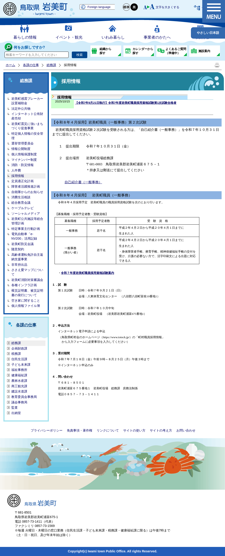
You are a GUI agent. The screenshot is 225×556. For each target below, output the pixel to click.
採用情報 (17, 176)
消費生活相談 (20, 197)
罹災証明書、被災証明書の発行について (27, 293)
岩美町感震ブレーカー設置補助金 (27, 101)
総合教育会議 (20, 202)
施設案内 (204, 51)
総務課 (51, 65)
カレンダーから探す (142, 51)
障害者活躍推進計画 (25, 186)
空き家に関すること (25, 300)
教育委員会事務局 (24, 397)
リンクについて (108, 430)
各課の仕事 (31, 65)
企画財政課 (19, 348)
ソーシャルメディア (25, 213)
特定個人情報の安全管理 (27, 136)
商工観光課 (19, 386)
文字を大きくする (167, 7)
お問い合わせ (185, 430)
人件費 (16, 170)
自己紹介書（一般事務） (83, 182)
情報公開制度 (20, 149)
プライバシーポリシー (46, 430)
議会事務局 (19, 402)
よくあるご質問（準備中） (175, 51)
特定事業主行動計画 (25, 229)
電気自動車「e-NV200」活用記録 (24, 236)
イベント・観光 (68, 37)
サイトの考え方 (161, 430)
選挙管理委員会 (22, 143)
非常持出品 (19, 264)
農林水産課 (19, 380)
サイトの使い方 (134, 430)
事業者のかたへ (157, 37)
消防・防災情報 (22, 165)
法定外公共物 (20, 108)
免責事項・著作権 (79, 430)
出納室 (16, 413)
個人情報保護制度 (24, 154)
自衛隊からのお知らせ (27, 192)
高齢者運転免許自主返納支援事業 (27, 257)
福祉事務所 (19, 370)
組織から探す (105, 51)
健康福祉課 (19, 375)
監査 (14, 407)
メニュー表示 (213, 11)
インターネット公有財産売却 (27, 116)
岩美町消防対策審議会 (27, 280)
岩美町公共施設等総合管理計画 (27, 221)
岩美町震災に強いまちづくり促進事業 (27, 126)
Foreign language (99, 7)
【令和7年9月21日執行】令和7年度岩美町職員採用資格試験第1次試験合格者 (125, 102)
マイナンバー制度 (24, 159)
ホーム (10, 65)
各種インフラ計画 (24, 285)
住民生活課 (19, 359)
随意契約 (17, 249)
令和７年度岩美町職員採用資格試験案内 (87, 273)
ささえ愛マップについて (27, 272)
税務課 (16, 353)
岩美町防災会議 (22, 244)
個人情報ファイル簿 (25, 306)
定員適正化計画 (22, 181)
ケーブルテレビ (22, 208)
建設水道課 (19, 391)
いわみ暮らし (113, 37)
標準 (126, 7)
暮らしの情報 (25, 37)
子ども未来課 (20, 364)
